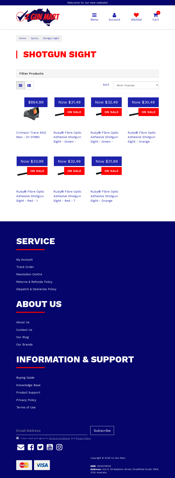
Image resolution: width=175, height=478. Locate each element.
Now (69, 102)
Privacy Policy (26, 400)
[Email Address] (52, 430)
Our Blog (22, 337)
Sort (106, 84)
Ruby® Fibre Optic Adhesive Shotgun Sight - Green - (67, 137)
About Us (22, 322)
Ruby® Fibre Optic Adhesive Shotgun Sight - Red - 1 (30, 196)
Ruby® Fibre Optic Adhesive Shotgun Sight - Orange (142, 137)
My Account (24, 259)
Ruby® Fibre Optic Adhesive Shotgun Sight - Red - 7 (67, 196)
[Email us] (20, 446)
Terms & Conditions (59, 438)
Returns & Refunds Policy (34, 282)
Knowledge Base (28, 385)
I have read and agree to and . (53, 438)
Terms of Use (26, 407)
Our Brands (24, 344)
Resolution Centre (29, 274)
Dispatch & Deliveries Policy (36, 289)
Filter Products (31, 73)
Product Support (28, 392)
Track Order (25, 267)
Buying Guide (25, 377)
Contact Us (24, 330)
